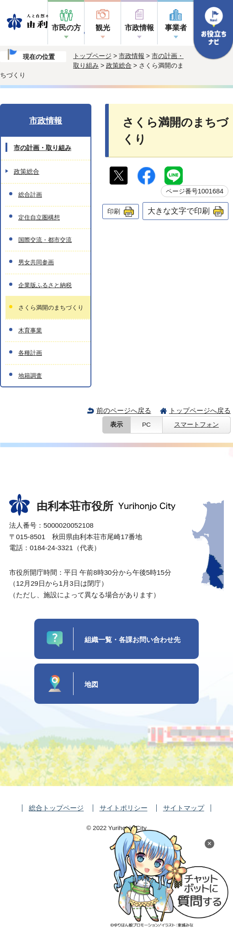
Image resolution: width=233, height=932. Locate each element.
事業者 (176, 28)
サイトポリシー (124, 808)
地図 (91, 684)
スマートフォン (196, 424)
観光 (102, 28)
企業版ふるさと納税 (45, 285)
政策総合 (119, 65)
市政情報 (139, 28)
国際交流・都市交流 (45, 239)
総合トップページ (56, 808)
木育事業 (30, 330)
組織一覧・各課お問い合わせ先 (132, 639)
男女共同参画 (36, 262)
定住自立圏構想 (39, 217)
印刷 (113, 211)
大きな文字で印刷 (179, 210)
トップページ (92, 55)
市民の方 (66, 28)
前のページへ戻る (123, 410)
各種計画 (30, 352)
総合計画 (30, 194)
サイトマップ (183, 808)
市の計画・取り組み (42, 147)
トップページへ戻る (200, 410)
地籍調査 (30, 375)
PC (146, 424)
